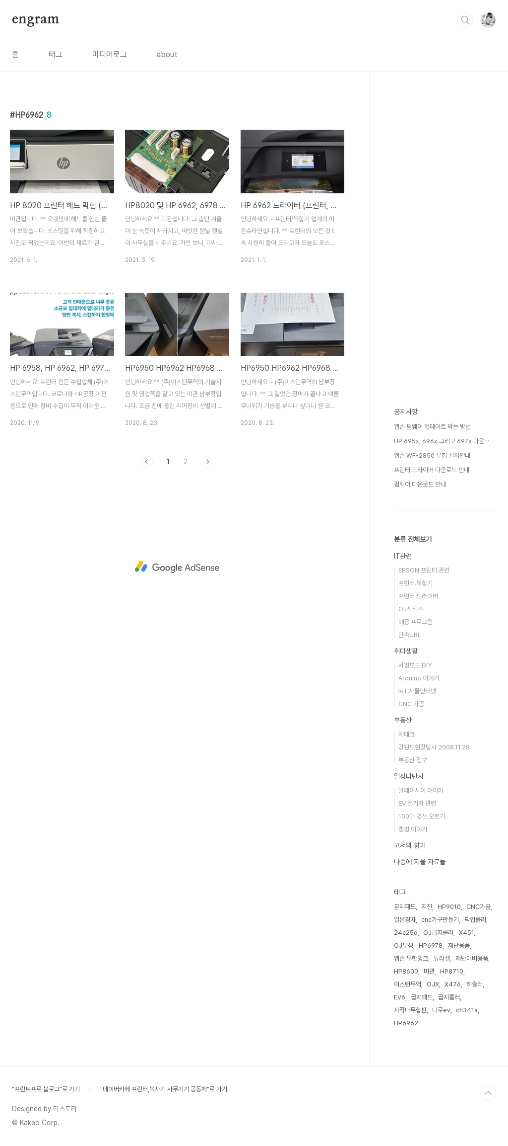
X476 (452, 984)
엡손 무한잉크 (411, 958)
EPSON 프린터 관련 (423, 570)
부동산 (403, 720)
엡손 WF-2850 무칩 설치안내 (432, 455)
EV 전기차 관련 (417, 803)
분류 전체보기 (413, 539)
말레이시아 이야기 (421, 790)
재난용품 (459, 945)
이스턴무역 (407, 984)
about (167, 54)
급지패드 (422, 997)
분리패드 (405, 906)
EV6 (399, 997)
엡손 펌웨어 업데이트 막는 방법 (432, 426)
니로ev (441, 1010)
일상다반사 (409, 776)
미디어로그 (109, 54)
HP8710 (451, 971)
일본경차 (405, 919)
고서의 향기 (410, 845)
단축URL (409, 635)
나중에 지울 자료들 (419, 862)
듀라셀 (442, 958)
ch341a (467, 1010)
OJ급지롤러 (438, 932)
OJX (433, 984)
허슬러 (474, 984)
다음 (207, 462)
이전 (147, 462)
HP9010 (449, 906)
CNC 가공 (411, 704)
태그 (56, 54)
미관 (429, 971)
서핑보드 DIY (415, 665)
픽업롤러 (475, 919)
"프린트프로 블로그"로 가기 (46, 1089)
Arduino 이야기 (418, 678)
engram (36, 19)
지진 (426, 906)
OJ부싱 (403, 945)
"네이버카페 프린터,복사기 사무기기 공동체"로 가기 (163, 1089)
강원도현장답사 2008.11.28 (434, 747)
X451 (466, 932)
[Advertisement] (177, 567)
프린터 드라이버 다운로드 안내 (431, 470)
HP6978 (431, 945)
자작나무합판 (410, 1010)
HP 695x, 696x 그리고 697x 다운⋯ (441, 441)
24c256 (406, 932)
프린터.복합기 (415, 583)
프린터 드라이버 (418, 596)
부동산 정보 (412, 760)
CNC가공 (478, 906)
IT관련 (403, 556)
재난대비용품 (471, 958)
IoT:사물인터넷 (417, 691)
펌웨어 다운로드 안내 (420, 484)
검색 (465, 19)
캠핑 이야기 (412, 829)
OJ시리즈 (410, 609)
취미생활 (406, 651)
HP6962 (406, 1023)
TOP (488, 1093)
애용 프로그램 (415, 622)
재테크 (406, 734)
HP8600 (406, 971)
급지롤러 (449, 997)
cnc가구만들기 (440, 919)
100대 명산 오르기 (421, 816)
